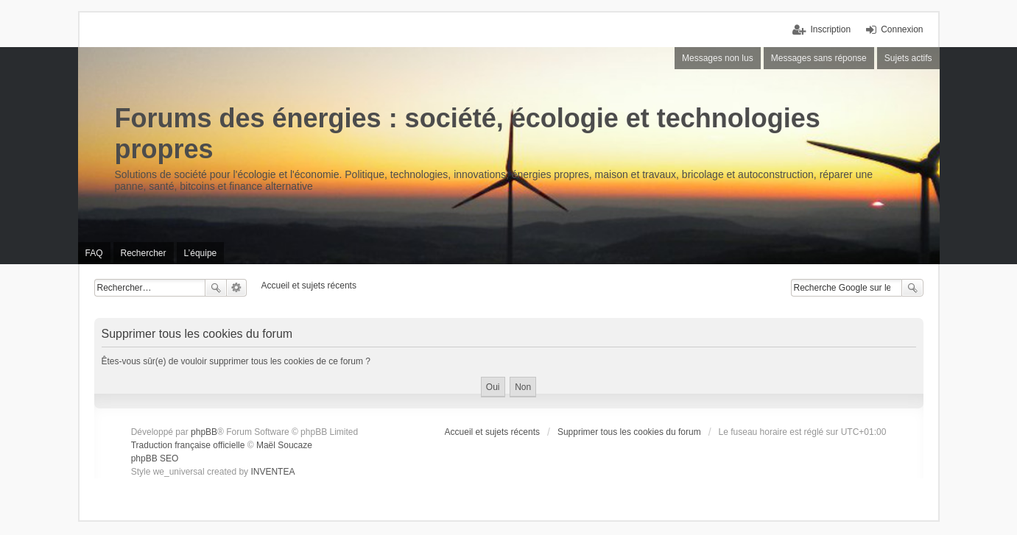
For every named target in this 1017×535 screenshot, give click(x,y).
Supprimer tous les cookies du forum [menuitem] (629, 432)
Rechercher (216, 288)
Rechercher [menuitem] (143, 253)
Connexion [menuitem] (902, 29)
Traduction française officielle (188, 445)
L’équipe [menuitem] (200, 253)
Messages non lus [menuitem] (717, 58)
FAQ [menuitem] (94, 253)
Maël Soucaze (284, 445)
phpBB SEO (155, 458)
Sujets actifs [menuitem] (908, 58)
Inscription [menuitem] (830, 29)
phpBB (204, 432)
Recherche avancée (237, 288)
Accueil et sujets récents (492, 432)
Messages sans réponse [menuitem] (819, 58)
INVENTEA (272, 472)
